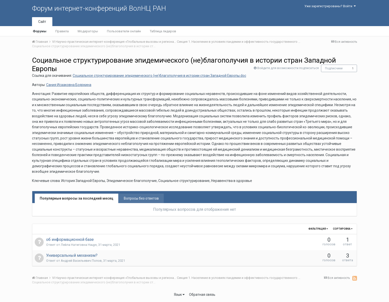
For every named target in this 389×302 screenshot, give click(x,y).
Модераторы (88, 31)
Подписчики (334, 68)
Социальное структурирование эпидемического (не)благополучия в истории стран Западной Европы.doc (159, 76)
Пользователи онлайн (124, 31)
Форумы (39, 31)
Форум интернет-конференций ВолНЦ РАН (99, 8)
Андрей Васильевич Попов (81, 260)
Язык (179, 295)
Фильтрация (318, 228)
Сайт (42, 22)
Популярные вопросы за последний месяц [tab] (76, 198)
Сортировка (343, 228)
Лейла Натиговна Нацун (79, 245)
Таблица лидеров (163, 31)
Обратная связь (202, 295)
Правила (62, 31)
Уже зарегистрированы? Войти (330, 6)
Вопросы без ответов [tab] (141, 198)
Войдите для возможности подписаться (288, 68)
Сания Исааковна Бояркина (68, 85)
